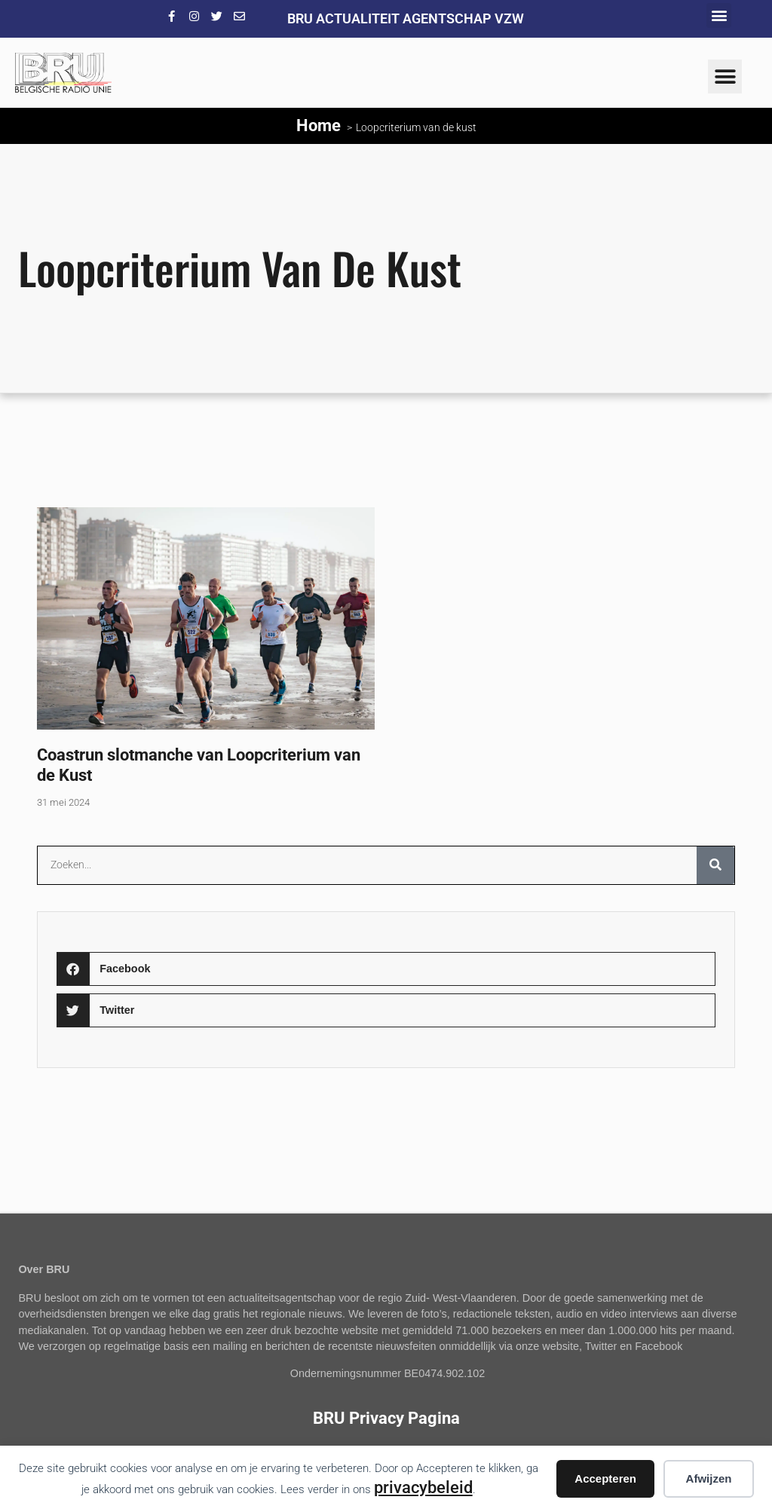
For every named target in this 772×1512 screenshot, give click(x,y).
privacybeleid (423, 1487)
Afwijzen (709, 1478)
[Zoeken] (715, 865)
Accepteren (605, 1478)
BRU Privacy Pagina (386, 1418)
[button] (718, 15)
